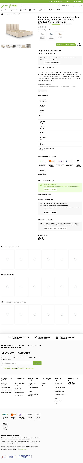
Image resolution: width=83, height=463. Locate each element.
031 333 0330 (77, 1)
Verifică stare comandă (55, 1)
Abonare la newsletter (52, 60)
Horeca (61, 9)
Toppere (15, 9)
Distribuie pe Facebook (39, 237)
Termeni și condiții (60, 386)
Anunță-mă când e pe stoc (66, 43)
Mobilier (34, 9)
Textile (24, 9)
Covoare (43, 9)
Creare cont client (19, 381)
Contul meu (65, 5)
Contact (68, 1)
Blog (43, 384)
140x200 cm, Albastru (51, 35)
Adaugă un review (50, 188)
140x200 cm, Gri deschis (42, 35)
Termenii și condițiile (10, 367)
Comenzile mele (5, 386)
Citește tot (42, 89)
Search (58, 5)
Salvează (79, 44)
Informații (41, 66)
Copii (52, 9)
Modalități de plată (6, 391)
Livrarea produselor (6, 388)
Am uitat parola (19, 393)
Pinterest (73, 381)
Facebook (69, 381)
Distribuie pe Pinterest (43, 237)
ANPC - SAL (58, 399)
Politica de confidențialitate (25, 367)
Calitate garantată (44, 335)
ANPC (56, 397)
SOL (56, 402)
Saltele (5, 9)
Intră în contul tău (19, 384)
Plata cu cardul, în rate (67, 335)
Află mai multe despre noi (46, 377)
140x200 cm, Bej (60, 35)
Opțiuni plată (50, 66)
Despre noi (44, 381)
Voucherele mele (19, 391)
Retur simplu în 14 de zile (21, 335)
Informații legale (58, 377)
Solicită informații (50, 226)
